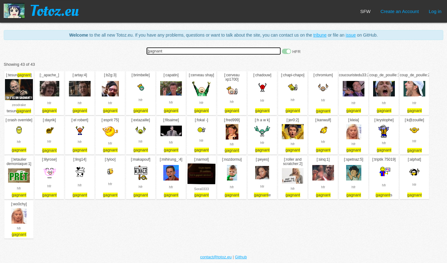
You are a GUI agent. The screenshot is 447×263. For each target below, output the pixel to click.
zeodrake (19, 105)
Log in (435, 11)
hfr (49, 103)
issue (351, 35)
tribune (320, 35)
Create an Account (400, 11)
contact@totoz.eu (216, 257)
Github (241, 257)
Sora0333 (201, 189)
